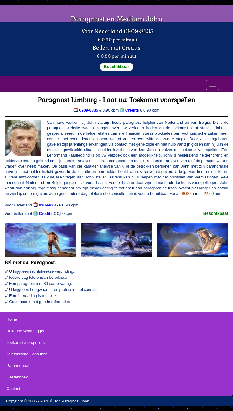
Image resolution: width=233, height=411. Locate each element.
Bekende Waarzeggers (27, 331)
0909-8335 (88, 110)
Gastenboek (17, 377)
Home (12, 319)
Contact (13, 388)
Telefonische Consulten (27, 354)
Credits (46, 213)
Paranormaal (18, 365)
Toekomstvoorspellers (26, 342)
